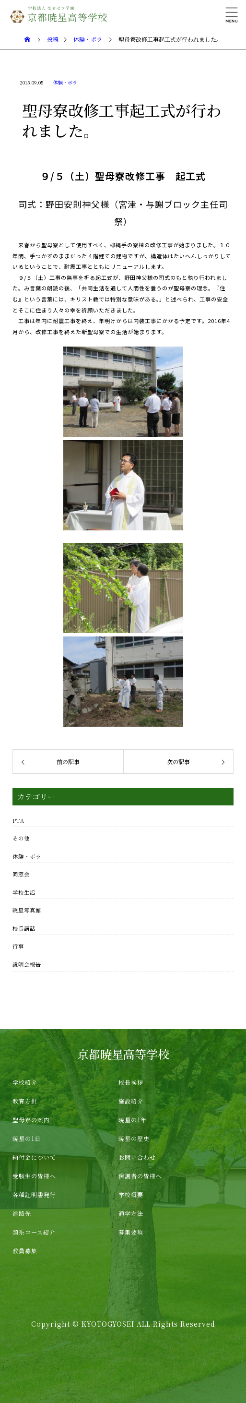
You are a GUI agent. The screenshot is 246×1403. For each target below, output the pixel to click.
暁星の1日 (26, 1138)
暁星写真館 (26, 910)
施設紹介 (130, 1101)
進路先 (21, 1213)
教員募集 (24, 1251)
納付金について (34, 1157)
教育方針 (24, 1101)
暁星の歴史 (134, 1138)
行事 (18, 946)
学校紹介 (24, 1082)
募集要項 (130, 1232)
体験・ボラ (65, 82)
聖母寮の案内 (31, 1119)
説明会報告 (26, 964)
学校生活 (23, 892)
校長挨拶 (130, 1082)
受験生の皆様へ (34, 1176)
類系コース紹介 (34, 1232)
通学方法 (130, 1213)
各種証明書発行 (34, 1194)
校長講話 (23, 928)
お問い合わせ (137, 1157)
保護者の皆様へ (140, 1176)
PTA (18, 820)
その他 (21, 838)
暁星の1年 (132, 1119)
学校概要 (130, 1194)
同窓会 (21, 874)
